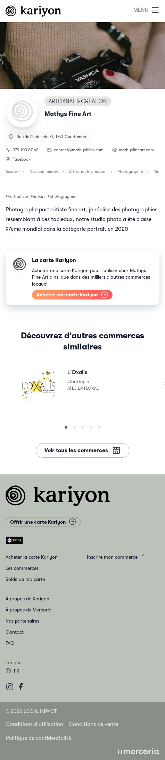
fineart (39, 196)
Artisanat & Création (88, 171)
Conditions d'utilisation (34, 724)
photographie (62, 196)
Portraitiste (18, 196)
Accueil (12, 171)
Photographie (130, 171)
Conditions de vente (93, 724)
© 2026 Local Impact (31, 711)
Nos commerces (44, 171)
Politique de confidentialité (38, 738)
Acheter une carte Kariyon (72, 294)
